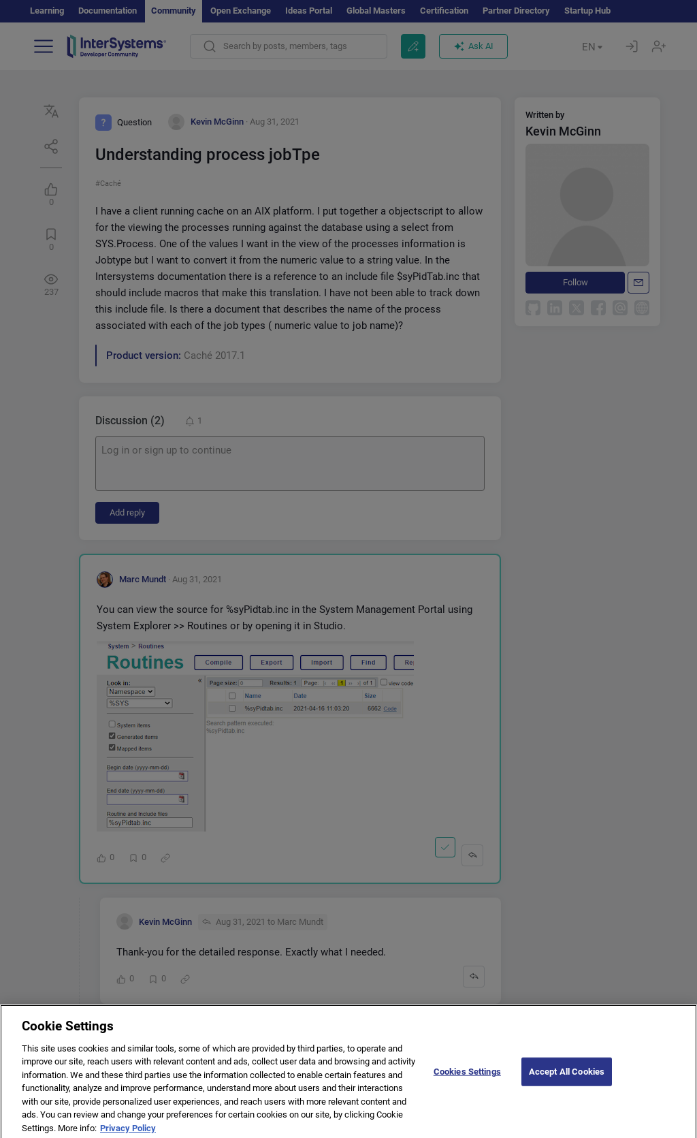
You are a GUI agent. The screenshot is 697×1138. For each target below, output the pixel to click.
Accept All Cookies (566, 1080)
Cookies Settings (467, 1080)
